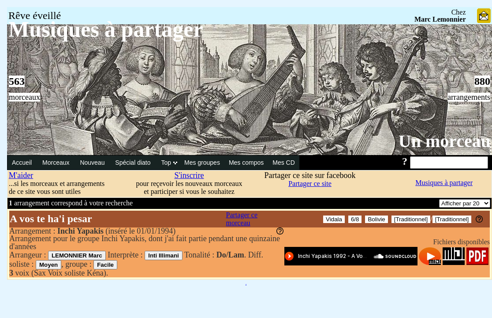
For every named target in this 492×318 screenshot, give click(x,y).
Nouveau (93, 162)
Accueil (23, 162)
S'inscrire (189, 175)
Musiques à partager (444, 182)
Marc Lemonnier (440, 19)
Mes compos (246, 162)
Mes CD (283, 162)
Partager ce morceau (242, 219)
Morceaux (56, 162)
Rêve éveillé (34, 15)
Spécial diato (133, 162)
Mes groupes (202, 162)
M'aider (21, 175)
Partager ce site (310, 183)
